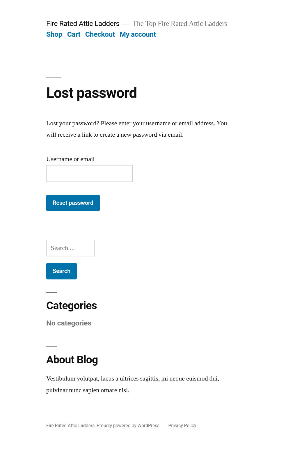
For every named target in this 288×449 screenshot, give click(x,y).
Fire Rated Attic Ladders (83, 23)
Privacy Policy (182, 425)
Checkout (100, 34)
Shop (54, 34)
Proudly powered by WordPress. (129, 425)
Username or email (70, 159)
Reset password (73, 203)
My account (138, 34)
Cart (74, 34)
